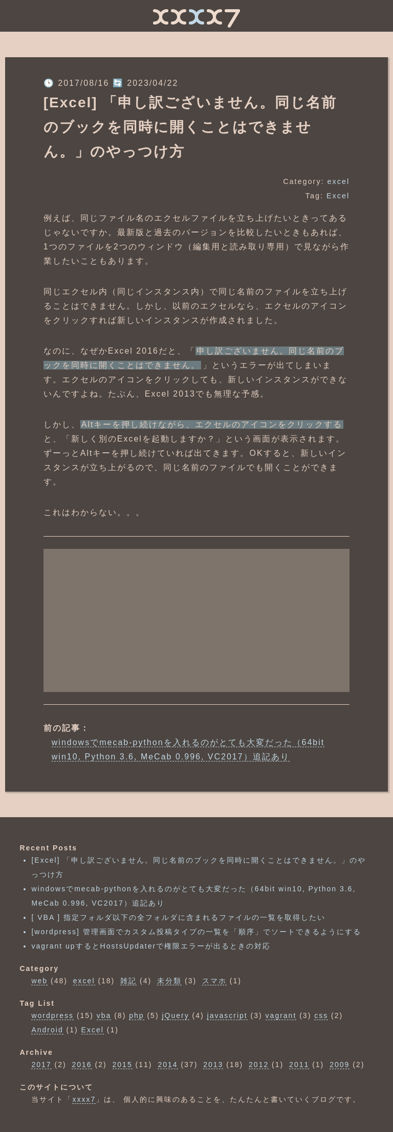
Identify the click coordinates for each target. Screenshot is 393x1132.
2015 (123, 1064)
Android (47, 1030)
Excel (338, 196)
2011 (299, 1064)
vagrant (281, 1015)
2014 (168, 1064)
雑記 (128, 981)
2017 (41, 1064)
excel (339, 181)
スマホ (214, 981)
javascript (227, 1015)
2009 (340, 1064)
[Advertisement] (196, 620)
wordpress (52, 1015)
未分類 (169, 981)
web (39, 981)
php (136, 1015)
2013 (213, 1064)
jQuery (175, 1015)
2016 (82, 1064)
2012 (259, 1064)
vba (104, 1015)
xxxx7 (84, 1099)
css (321, 1015)
